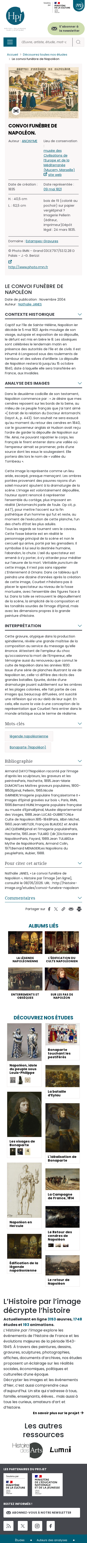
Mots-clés (15, 723)
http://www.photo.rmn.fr (28, 267)
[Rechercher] (46, 42)
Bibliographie (19, 761)
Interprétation (23, 626)
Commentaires (20, 898)
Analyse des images (27, 383)
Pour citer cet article (26, 863)
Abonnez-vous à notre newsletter (38, 1513)
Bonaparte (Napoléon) (28, 747)
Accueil (12, 54)
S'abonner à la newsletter (69, 29)
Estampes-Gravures (42, 241)
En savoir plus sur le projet (56, 1413)
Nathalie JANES (30, 304)
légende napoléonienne (29, 736)
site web (55, 174)
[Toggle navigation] (9, 42)
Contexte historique (30, 314)
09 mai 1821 (53, 189)
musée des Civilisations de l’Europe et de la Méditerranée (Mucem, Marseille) (59, 160)
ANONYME (29, 141)
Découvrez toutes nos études (45, 54)
